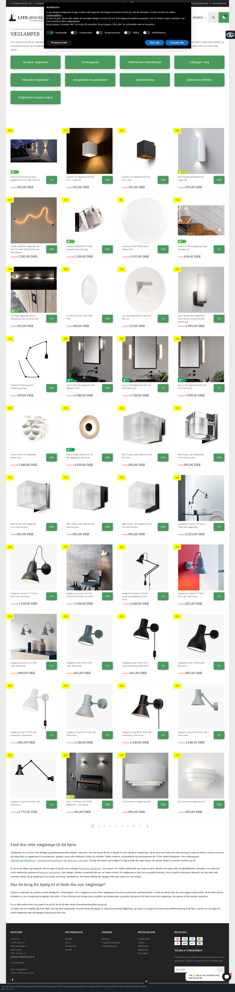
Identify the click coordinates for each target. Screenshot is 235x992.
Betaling (105, 939)
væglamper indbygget (77, 860)
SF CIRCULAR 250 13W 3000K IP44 (79, 317)
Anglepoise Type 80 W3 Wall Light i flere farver (25, 803)
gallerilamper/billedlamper (23, 860)
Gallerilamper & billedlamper (145, 62)
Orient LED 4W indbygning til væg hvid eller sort (192, 248)
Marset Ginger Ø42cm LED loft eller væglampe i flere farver (79, 456)
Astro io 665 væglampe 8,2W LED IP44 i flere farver (192, 386)
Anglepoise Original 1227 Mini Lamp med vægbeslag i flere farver (135, 596)
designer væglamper (50, 872)
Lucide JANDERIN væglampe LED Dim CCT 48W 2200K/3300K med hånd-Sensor (25, 249)
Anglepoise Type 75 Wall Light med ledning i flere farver (24, 733)
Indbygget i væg (199, 62)
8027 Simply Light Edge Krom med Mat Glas (137, 456)
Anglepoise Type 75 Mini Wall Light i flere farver (79, 664)
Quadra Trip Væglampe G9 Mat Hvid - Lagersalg (80, 178)
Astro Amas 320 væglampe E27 (191, 801)
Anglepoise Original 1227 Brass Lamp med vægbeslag (191, 525)
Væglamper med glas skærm (35, 97)
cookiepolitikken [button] (54, 15)
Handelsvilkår (144, 939)
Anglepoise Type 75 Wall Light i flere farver (191, 664)
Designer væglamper (35, 62)
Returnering (143, 946)
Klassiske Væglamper (35, 79)
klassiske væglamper (90, 868)
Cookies (141, 942)
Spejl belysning (145, 79)
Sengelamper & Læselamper (90, 79)
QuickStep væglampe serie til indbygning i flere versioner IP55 (24, 317)
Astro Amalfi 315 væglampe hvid (136, 801)
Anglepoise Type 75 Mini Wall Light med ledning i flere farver (135, 664)
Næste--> (147, 826)
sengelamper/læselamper (50, 860)
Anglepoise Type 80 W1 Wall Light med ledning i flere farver (137, 733)
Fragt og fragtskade (110, 942)
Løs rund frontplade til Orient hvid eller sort (136, 317)
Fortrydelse (143, 953)
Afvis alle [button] (154, 42)
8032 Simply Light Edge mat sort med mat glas (80, 525)
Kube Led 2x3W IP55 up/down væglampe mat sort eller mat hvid (25, 178)
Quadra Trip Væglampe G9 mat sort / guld (136, 178)
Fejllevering (143, 950)
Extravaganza (90, 62)
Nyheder (68, 939)
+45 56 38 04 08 (17, 963)
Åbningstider (71, 946)
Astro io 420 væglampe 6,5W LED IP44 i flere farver (136, 386)
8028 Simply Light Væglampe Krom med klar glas (190, 456)
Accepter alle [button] (177, 42)
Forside (14, 29)
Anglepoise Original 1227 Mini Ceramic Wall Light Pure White (79, 595)
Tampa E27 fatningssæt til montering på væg (22, 386)
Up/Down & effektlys (199, 79)
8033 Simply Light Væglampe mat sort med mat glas (137, 525)
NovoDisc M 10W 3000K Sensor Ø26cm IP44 (135, 248)
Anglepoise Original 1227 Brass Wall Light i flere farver (24, 595)
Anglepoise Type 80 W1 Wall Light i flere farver (81, 733)
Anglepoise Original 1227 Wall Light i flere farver (24, 664)
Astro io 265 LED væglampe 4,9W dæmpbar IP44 (80, 386)
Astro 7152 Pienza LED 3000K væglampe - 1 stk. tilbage (79, 803)
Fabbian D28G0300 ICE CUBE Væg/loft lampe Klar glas (79, 248)
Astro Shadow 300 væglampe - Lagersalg (191, 178)
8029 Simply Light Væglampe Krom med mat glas (23, 525)
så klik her (10, 989)
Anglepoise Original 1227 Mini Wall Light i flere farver (191, 595)
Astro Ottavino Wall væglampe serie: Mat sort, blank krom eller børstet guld (191, 319)
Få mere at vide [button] (59, 42)
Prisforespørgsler (109, 946)
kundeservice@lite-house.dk (22, 957)
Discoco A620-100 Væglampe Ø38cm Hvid (23, 456)
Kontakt (68, 950)
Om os (68, 942)
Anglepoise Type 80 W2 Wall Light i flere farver (192, 733)
